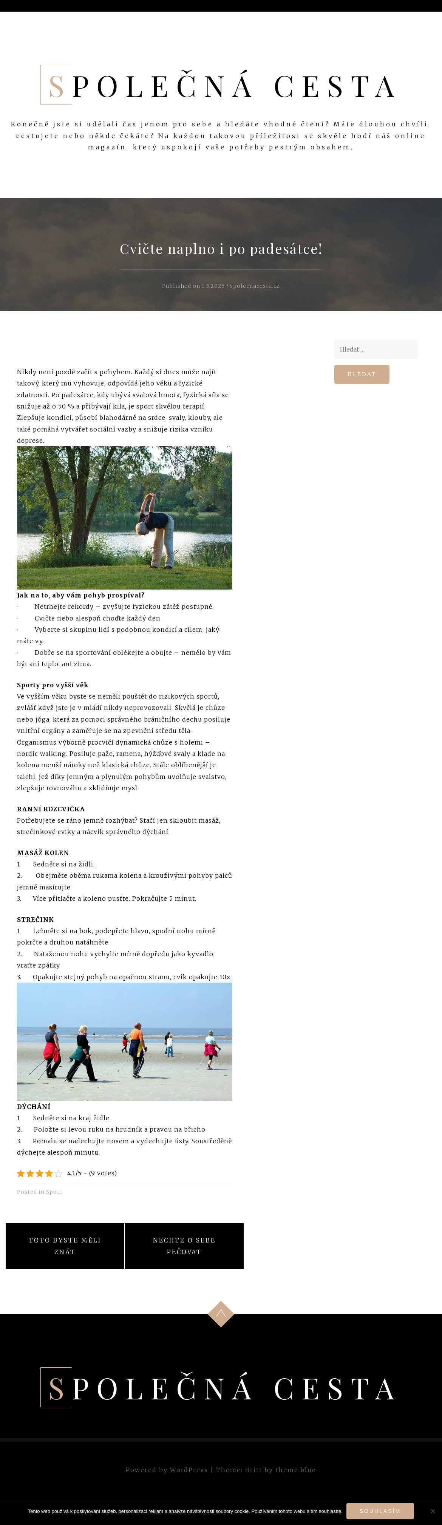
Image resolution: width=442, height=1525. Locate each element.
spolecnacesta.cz (255, 286)
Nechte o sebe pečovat (184, 1245)
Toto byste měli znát (65, 1245)
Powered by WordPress (167, 1470)
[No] (432, 1511)
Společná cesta (225, 84)
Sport (54, 1192)
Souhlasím (380, 1511)
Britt (253, 1470)
